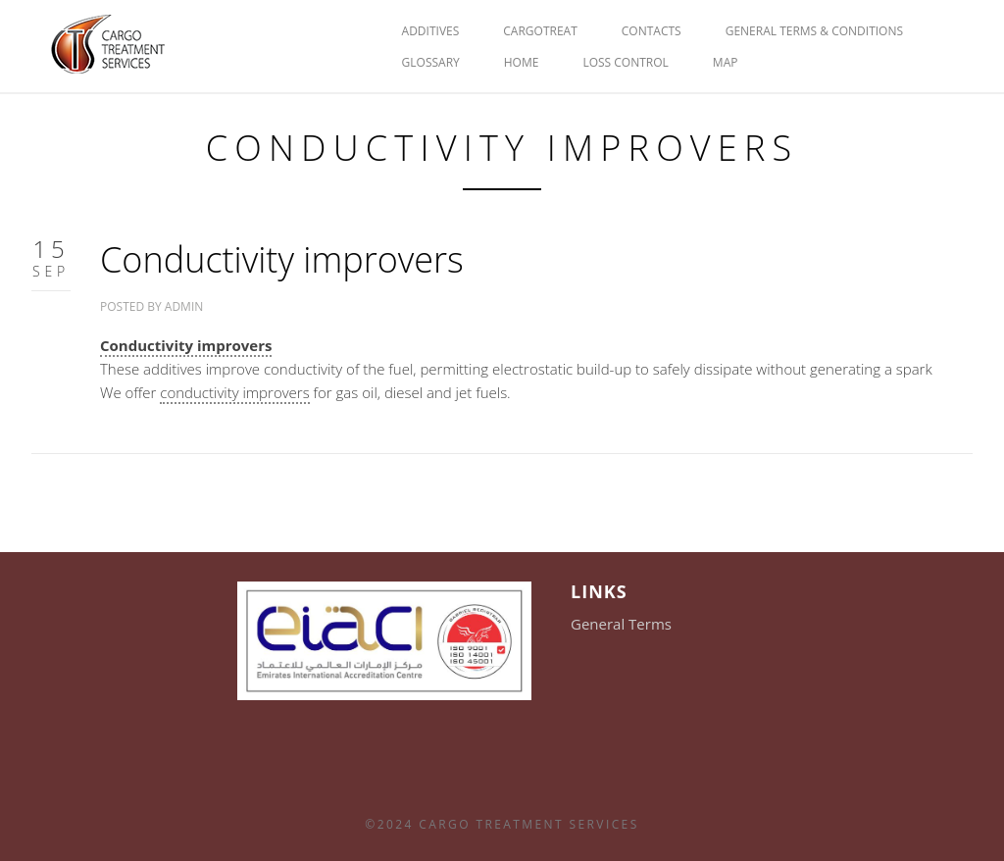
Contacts (651, 31)
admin (184, 306)
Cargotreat (540, 31)
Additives (431, 31)
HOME (521, 62)
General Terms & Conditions (814, 31)
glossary (431, 62)
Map (725, 62)
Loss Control (625, 62)
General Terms (621, 623)
